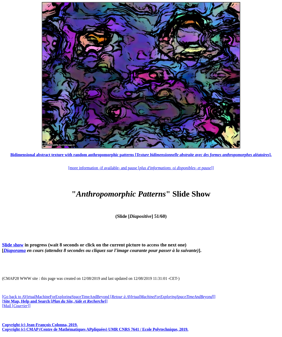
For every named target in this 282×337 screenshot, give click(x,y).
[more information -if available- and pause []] (141, 168)
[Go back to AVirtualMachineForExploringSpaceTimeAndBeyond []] (108, 296)
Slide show (13, 244)
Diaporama (15, 250)
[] (55, 301)
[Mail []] (16, 306)
